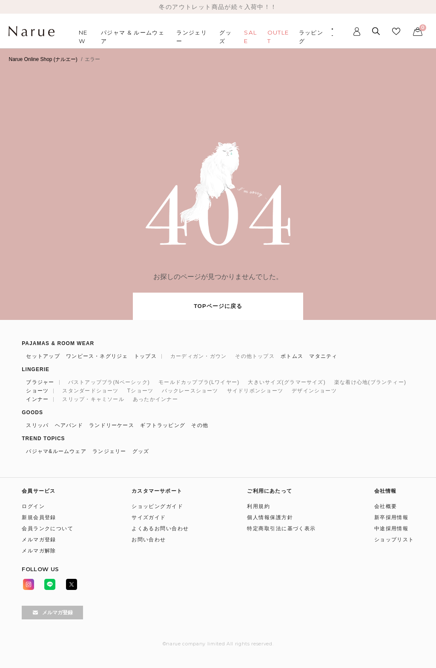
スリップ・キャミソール (93, 399)
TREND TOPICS (43, 438)
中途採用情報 (391, 528)
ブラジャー (40, 382)
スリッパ (37, 425)
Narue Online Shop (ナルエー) (43, 59)
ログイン (33, 506)
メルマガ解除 (39, 550)
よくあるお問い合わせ (160, 528)
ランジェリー (109, 451)
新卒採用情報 (391, 517)
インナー (37, 399)
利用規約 (258, 506)
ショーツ (37, 391)
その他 (199, 425)
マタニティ (323, 356)
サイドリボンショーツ (255, 391)
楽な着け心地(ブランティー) (370, 382)
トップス (145, 356)
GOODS (32, 412)
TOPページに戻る (218, 306)
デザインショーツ (314, 391)
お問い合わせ (149, 539)
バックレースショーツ (190, 391)
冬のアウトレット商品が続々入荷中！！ (218, 6)
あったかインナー (155, 399)
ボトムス (292, 356)
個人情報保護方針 (270, 517)
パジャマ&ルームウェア (56, 451)
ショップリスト (394, 539)
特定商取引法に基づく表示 (281, 528)
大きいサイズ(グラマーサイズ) (286, 382)
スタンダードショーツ (90, 391)
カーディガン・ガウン (198, 356)
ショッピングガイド (157, 506)
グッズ (140, 451)
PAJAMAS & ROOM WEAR (58, 343)
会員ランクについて (47, 528)
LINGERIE (35, 369)
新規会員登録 (39, 517)
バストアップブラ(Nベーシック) (109, 382)
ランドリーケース (111, 425)
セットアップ (43, 356)
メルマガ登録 (39, 539)
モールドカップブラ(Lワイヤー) (198, 382)
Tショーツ (140, 391)
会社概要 (385, 506)
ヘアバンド (69, 425)
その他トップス (255, 356)
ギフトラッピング (162, 425)
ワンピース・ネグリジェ (97, 356)
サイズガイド (149, 517)
